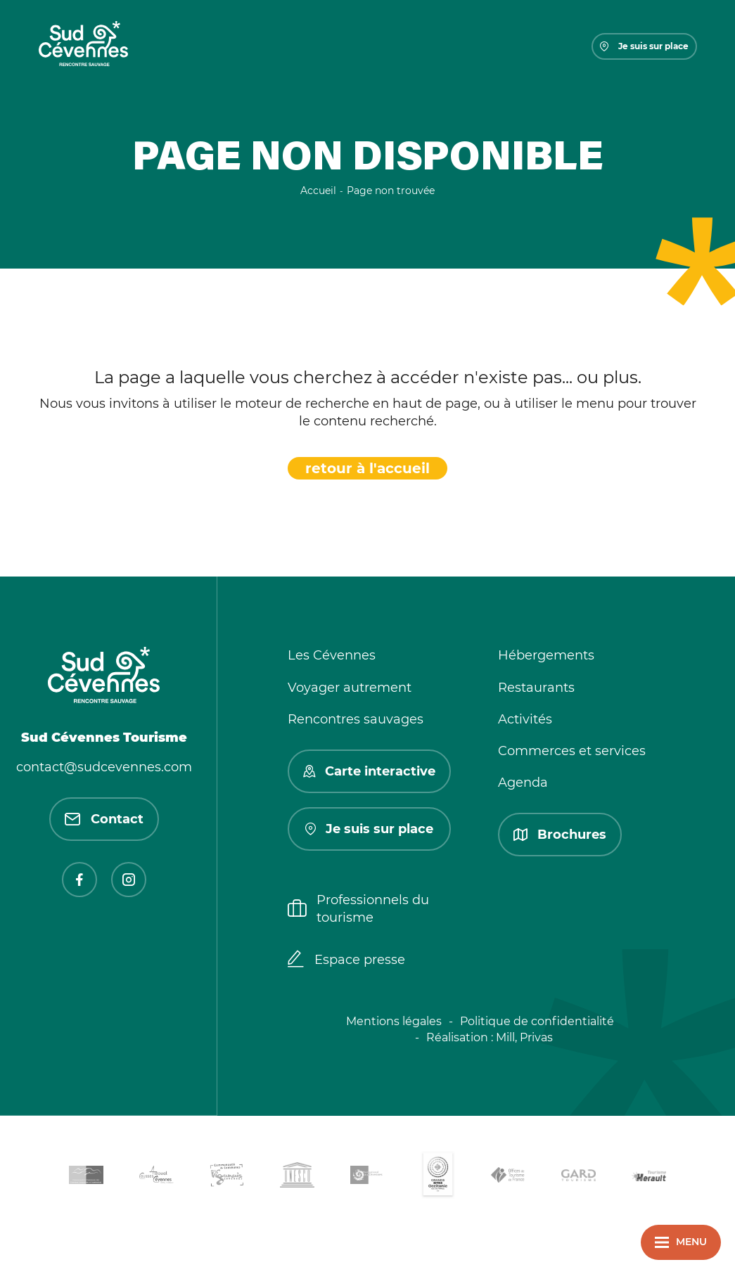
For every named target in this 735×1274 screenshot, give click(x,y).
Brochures (559, 834)
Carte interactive (369, 771)
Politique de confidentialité (537, 1021)
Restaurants (536, 687)
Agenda (523, 782)
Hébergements (546, 655)
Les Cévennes (332, 655)
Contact (104, 819)
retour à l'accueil (367, 468)
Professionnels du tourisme (358, 908)
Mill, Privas (524, 1037)
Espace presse (346, 960)
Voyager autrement (349, 687)
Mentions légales (394, 1021)
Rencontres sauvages (355, 719)
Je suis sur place (644, 46)
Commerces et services (572, 751)
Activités (525, 719)
